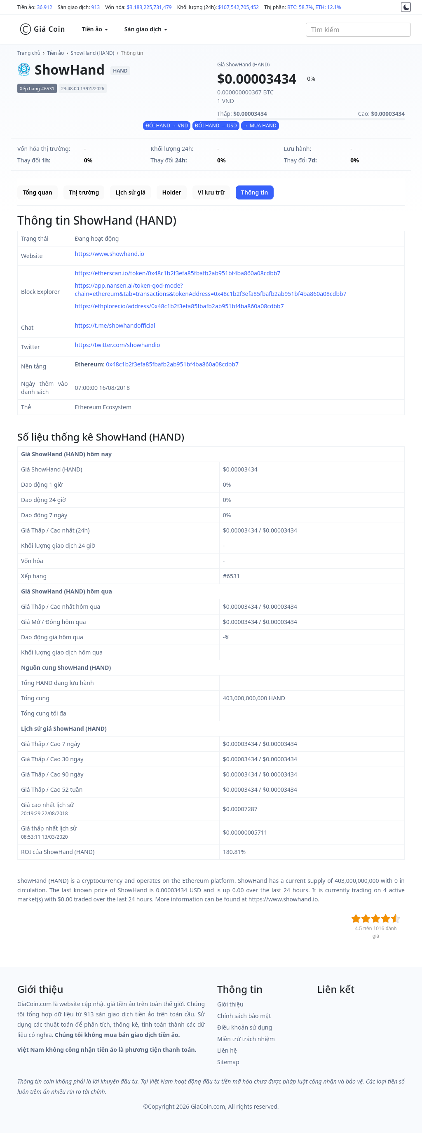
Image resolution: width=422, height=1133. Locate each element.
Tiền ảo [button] (95, 29)
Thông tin (132, 52)
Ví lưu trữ (211, 192)
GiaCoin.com (208, 1106)
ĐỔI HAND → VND (166, 125)
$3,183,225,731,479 (149, 7)
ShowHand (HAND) (93, 52)
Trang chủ (28, 52)
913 (95, 7)
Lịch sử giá (130, 192)
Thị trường (84, 192)
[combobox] (358, 30)
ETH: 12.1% (328, 7)
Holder (171, 192)
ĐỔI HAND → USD (216, 125)
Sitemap (228, 1062)
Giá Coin (42, 29)
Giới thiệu (230, 1004)
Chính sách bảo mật (244, 1016)
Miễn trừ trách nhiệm (246, 1039)
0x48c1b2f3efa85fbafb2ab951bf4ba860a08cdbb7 (172, 364)
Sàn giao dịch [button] (145, 29)
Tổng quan (37, 192)
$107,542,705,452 (238, 7)
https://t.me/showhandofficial (115, 325)
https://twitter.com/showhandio (117, 345)
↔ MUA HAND (260, 125)
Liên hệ (227, 1050)
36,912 (44, 7)
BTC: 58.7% (300, 7)
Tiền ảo (55, 52)
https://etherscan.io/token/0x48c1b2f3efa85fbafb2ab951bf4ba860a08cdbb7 (177, 273)
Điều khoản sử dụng (244, 1027)
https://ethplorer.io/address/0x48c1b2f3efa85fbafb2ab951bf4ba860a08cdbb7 (179, 306)
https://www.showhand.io (109, 254)
